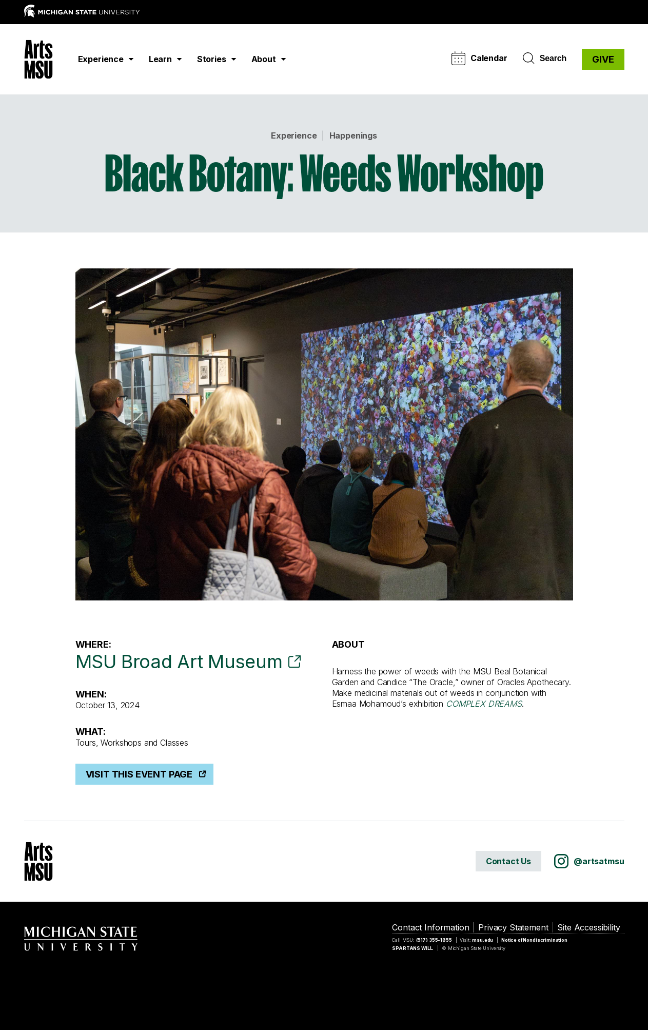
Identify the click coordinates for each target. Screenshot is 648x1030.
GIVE (603, 59)
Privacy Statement (513, 927)
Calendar (479, 58)
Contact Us (508, 861)
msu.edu (482, 940)
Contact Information (430, 927)
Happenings (353, 135)
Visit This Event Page (139, 774)
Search (544, 58)
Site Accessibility (588, 927)
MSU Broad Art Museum (179, 661)
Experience (294, 135)
